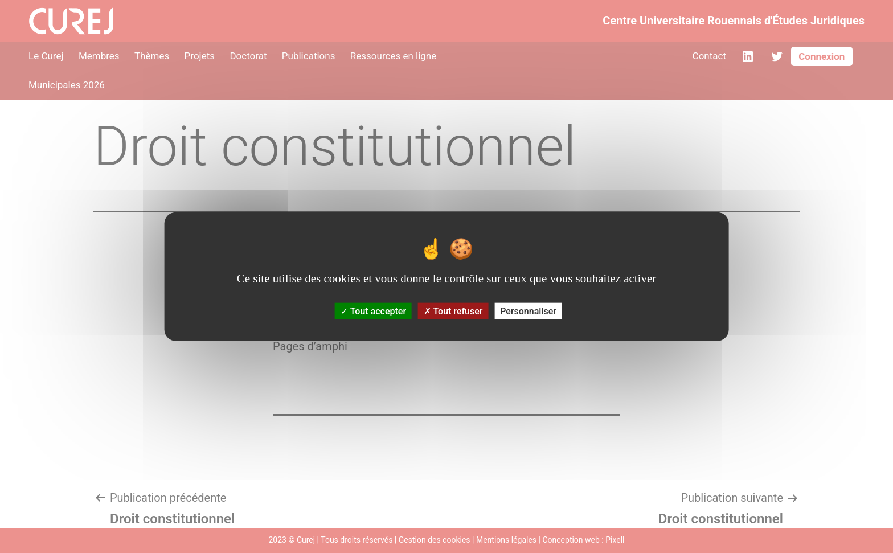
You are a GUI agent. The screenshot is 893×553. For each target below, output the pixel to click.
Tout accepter (373, 311)
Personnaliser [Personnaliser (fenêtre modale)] (528, 311)
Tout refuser (453, 311)
